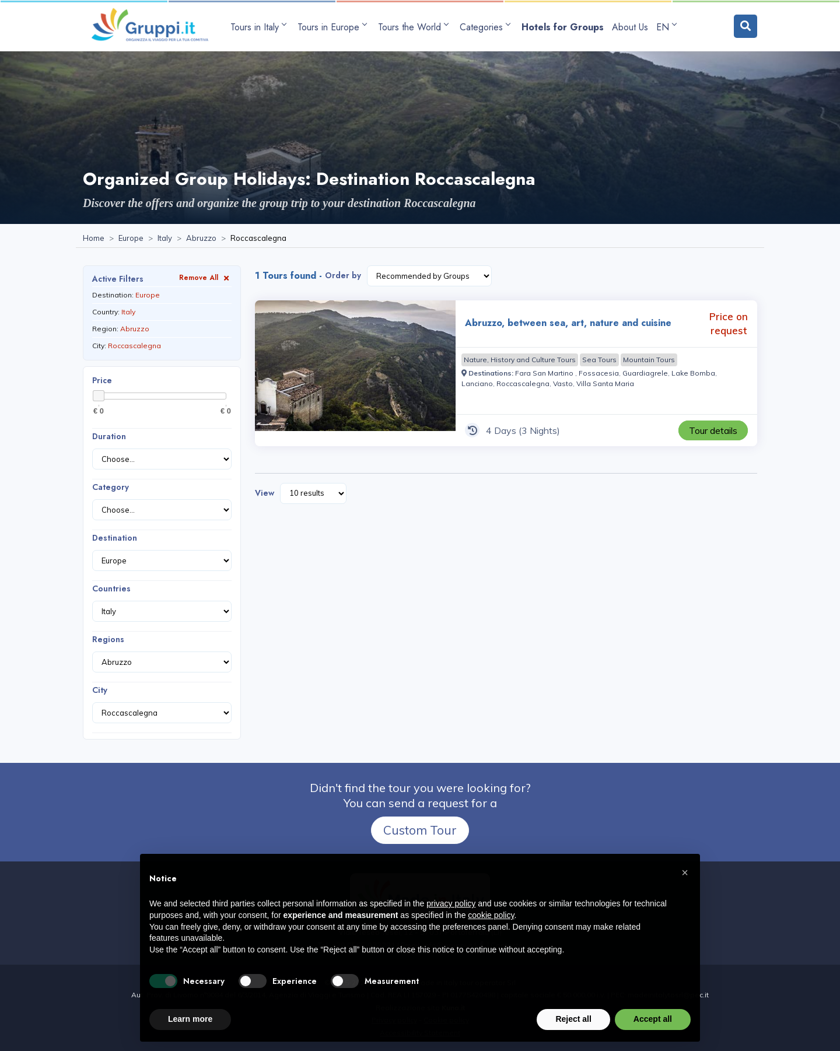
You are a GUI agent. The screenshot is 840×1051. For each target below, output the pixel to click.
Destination (114, 538)
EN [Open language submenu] (666, 27)
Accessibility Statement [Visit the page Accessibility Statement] (420, 1032)
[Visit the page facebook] (481, 945)
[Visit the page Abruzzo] (201, 238)
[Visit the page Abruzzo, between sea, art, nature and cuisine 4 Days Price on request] (355, 373)
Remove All (205, 277)
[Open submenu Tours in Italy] (259, 27)
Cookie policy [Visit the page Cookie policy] (446, 1019)
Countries (111, 588)
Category (110, 487)
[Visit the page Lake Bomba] (693, 373)
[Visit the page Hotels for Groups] (562, 27)
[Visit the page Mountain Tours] (649, 359)
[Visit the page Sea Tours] (599, 359)
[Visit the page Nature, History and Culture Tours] (519, 359)
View (264, 493)
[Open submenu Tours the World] (415, 27)
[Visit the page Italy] (165, 238)
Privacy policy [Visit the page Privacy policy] (394, 1019)
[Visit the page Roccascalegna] (523, 383)
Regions (108, 639)
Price (102, 380)
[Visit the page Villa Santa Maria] (605, 383)
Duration (109, 436)
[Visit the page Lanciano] (477, 383)
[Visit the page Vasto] (563, 383)
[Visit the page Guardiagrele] (645, 373)
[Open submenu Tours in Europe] (333, 27)
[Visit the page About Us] (630, 27)
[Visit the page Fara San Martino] (545, 373)
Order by (343, 275)
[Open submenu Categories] (486, 27)
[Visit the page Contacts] (507, 945)
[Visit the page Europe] (131, 238)
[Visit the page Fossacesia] (599, 373)
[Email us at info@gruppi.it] (448, 945)
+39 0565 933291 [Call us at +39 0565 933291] (363, 945)
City (99, 690)
